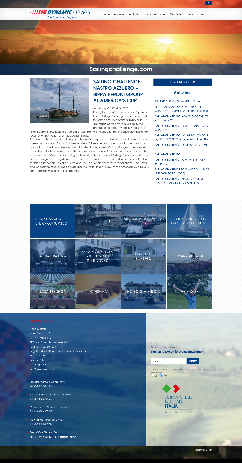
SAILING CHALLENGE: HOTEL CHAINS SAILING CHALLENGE (182, 128)
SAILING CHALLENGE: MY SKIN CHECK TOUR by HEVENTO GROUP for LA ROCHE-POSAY (182, 137)
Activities (134, 14)
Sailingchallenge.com (121, 68)
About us (119, 14)
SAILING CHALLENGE (167, 154)
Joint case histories (155, 14)
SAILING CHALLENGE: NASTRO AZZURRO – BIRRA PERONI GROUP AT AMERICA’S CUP (181, 181)
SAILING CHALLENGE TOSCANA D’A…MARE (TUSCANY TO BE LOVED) (182, 171)
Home (106, 14)
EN (208, 3)
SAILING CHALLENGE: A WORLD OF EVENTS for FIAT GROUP (181, 162)
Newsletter (176, 14)
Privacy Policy (38, 360)
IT (217, 3)
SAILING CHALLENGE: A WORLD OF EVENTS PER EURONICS (181, 118)
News (190, 14)
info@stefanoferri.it (65, 436)
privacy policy (168, 369)
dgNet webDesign (203, 449)
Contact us (204, 14)
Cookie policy (38, 364)
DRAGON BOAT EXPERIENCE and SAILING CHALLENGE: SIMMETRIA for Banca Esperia (181, 109)
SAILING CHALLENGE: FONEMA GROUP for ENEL (181, 147)
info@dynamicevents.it (43, 369)
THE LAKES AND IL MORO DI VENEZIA (177, 101)
